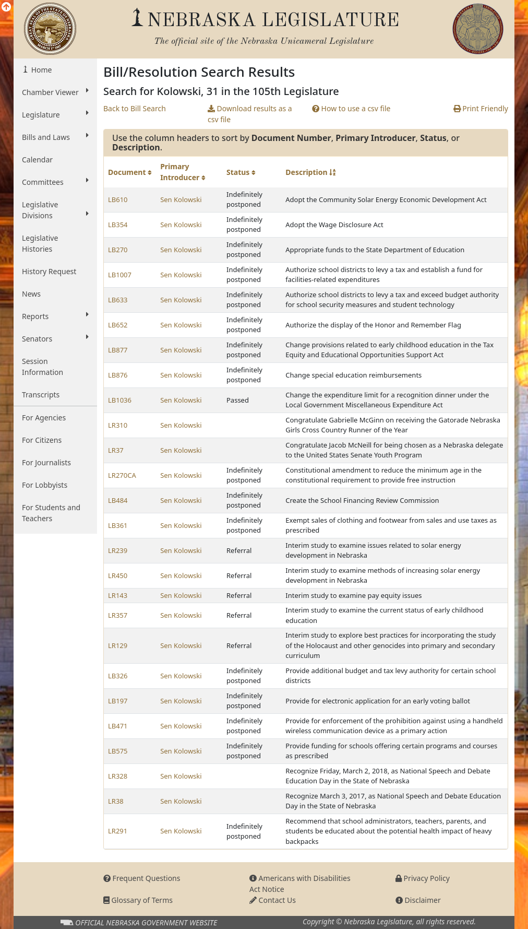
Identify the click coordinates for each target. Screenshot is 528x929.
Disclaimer (418, 900)
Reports (55, 316)
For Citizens (42, 440)
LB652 (118, 325)
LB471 (118, 726)
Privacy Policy (422, 878)
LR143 (117, 595)
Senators (55, 338)
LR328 (117, 776)
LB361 (118, 525)
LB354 (118, 224)
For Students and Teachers (51, 512)
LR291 (117, 831)
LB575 (118, 751)
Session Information (42, 366)
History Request (49, 271)
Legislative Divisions (55, 209)
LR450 (117, 575)
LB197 (118, 700)
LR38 (116, 801)
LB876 (118, 375)
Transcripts (40, 394)
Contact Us (272, 900)
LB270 (118, 249)
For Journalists (46, 462)
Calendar (37, 159)
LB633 (118, 299)
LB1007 (119, 274)
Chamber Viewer (55, 92)
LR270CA (122, 475)
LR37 (116, 450)
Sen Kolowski (181, 199)
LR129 (117, 645)
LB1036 (119, 400)
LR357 (117, 615)
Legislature (55, 114)
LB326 (118, 675)
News (31, 294)
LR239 (117, 550)
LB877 (118, 350)
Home (40, 70)
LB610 (118, 199)
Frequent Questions (142, 878)
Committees (55, 182)
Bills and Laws (55, 137)
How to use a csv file (351, 108)
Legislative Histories (40, 243)
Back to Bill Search (134, 108)
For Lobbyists (44, 485)
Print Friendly (480, 108)
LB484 (118, 500)
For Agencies (44, 417)
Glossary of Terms (138, 900)
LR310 (117, 425)
